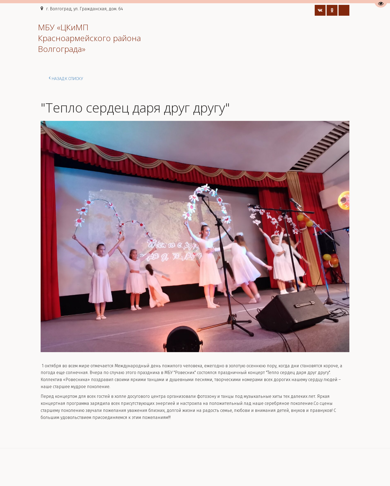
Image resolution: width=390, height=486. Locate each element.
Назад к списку (66, 78)
